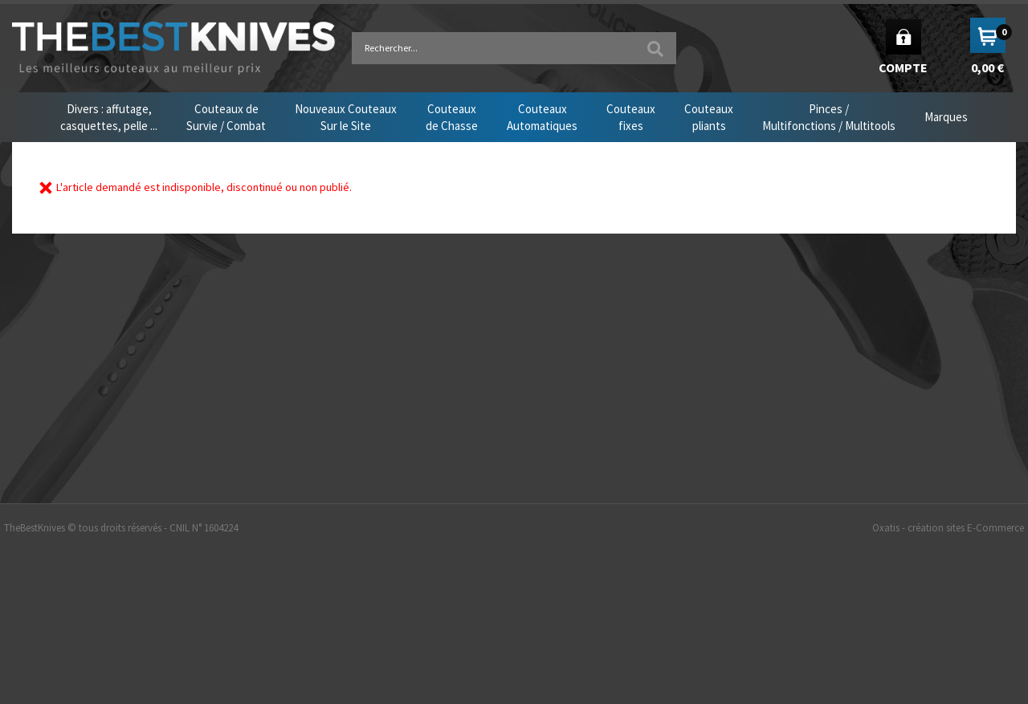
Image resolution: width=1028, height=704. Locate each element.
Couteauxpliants (708, 117)
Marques (946, 116)
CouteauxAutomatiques (542, 117)
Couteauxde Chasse (452, 117)
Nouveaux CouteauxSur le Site (346, 117)
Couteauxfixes (630, 117)
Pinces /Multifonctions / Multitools (828, 117)
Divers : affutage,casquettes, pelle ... (108, 117)
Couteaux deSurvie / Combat (226, 117)
